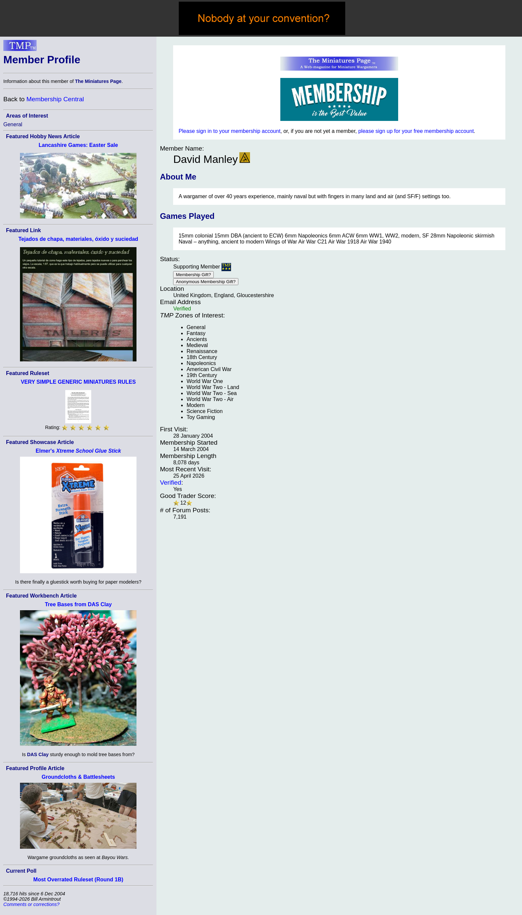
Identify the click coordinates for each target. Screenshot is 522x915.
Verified (170, 482)
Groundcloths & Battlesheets (78, 777)
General (12, 124)
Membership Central (55, 99)
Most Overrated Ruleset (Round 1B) (78, 879)
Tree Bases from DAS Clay (78, 604)
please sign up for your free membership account (416, 131)
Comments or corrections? (31, 904)
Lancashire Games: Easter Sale (78, 145)
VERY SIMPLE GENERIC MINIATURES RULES (78, 382)
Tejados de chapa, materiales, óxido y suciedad (78, 239)
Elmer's (78, 451)
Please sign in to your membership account (229, 131)
